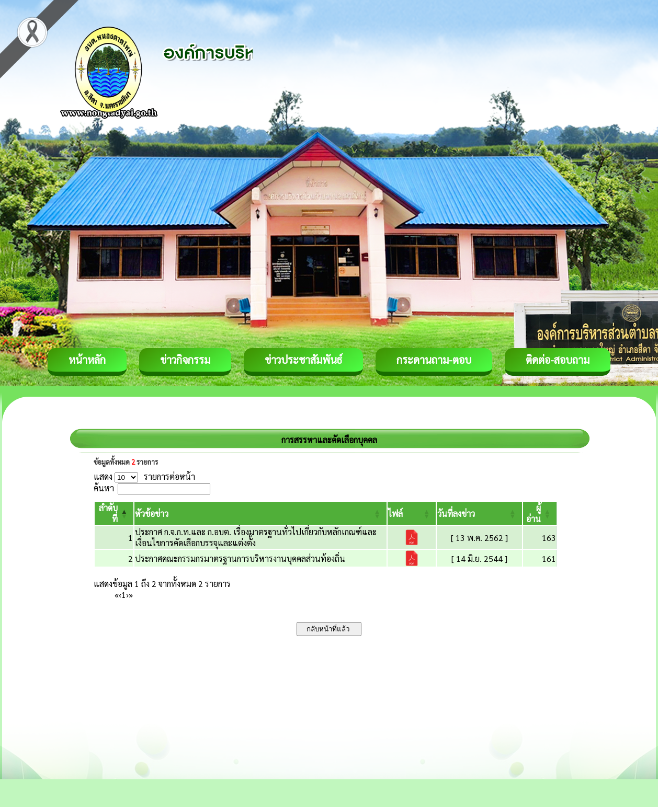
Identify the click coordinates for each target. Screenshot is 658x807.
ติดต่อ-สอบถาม (557, 359)
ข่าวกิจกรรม (185, 359)
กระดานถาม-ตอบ (433, 359)
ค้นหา (104, 487)
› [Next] (127, 594)
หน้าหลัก (87, 359)
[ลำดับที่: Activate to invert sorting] (114, 513)
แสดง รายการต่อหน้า (144, 476)
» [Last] (131, 594)
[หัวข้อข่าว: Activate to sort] (260, 513)
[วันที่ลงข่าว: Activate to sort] (479, 513)
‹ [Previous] (120, 594)
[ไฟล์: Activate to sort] (412, 513)
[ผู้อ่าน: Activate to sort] (540, 513)
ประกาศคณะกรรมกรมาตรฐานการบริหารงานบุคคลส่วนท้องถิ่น (240, 558)
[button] (151, 513)
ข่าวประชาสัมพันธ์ (303, 359)
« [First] (117, 594)
